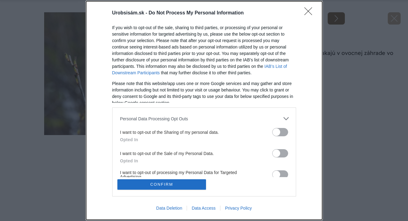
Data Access (203, 208)
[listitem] (204, 118)
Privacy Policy (238, 208)
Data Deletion (169, 208)
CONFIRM (161, 184)
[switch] (280, 132)
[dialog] (204, 110)
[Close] (310, 13)
